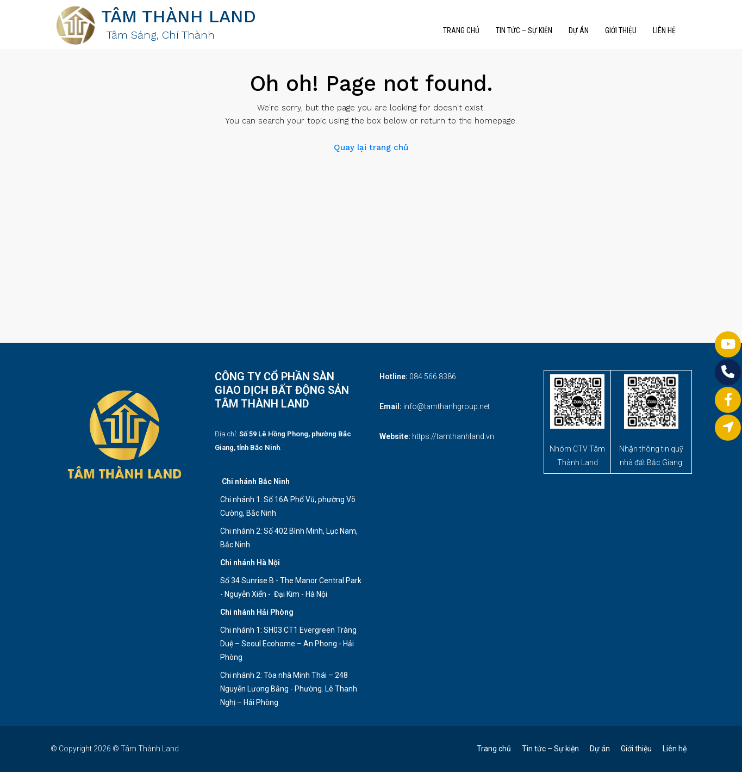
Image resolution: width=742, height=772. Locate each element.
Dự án (579, 30)
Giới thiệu (621, 30)
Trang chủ (461, 30)
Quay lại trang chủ (371, 147)
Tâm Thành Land (150, 748)
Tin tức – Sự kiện (524, 30)
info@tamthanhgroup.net (446, 406)
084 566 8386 (432, 376)
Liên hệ (664, 30)
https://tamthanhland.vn (453, 436)
